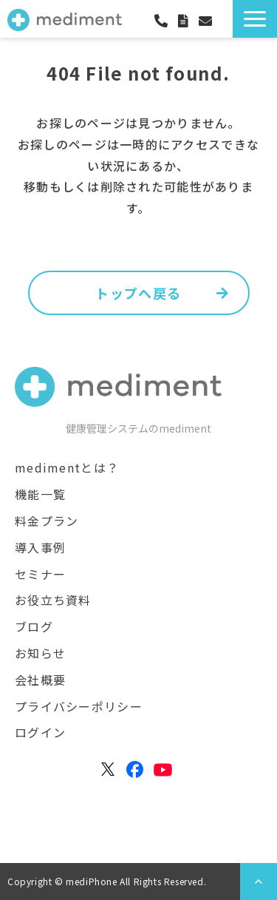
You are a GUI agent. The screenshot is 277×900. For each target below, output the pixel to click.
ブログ (34, 626)
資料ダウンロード (188, 20)
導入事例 (40, 547)
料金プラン (46, 520)
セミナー (40, 574)
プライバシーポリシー (79, 706)
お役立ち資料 (53, 600)
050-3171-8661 (166, 21)
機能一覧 (40, 494)
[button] (255, 19)
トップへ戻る (138, 292)
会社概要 (40, 679)
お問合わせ (210, 20)
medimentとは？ (67, 467)
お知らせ (40, 653)
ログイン (227, 21)
